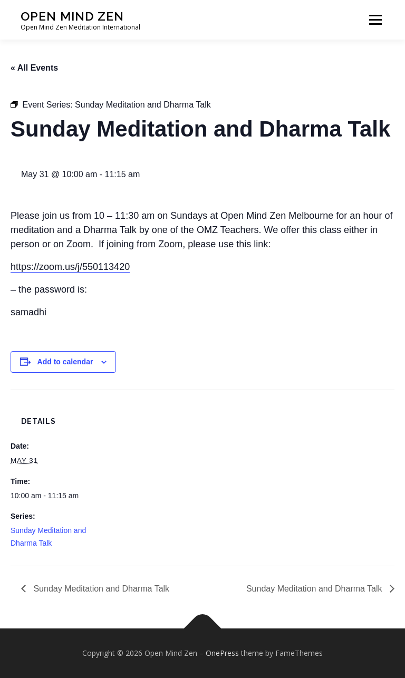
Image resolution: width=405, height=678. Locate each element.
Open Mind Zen (72, 16)
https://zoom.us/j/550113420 (70, 266)
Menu (375, 19)
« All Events (34, 67)
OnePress (222, 653)
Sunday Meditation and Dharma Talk (100, 588)
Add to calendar (65, 361)
